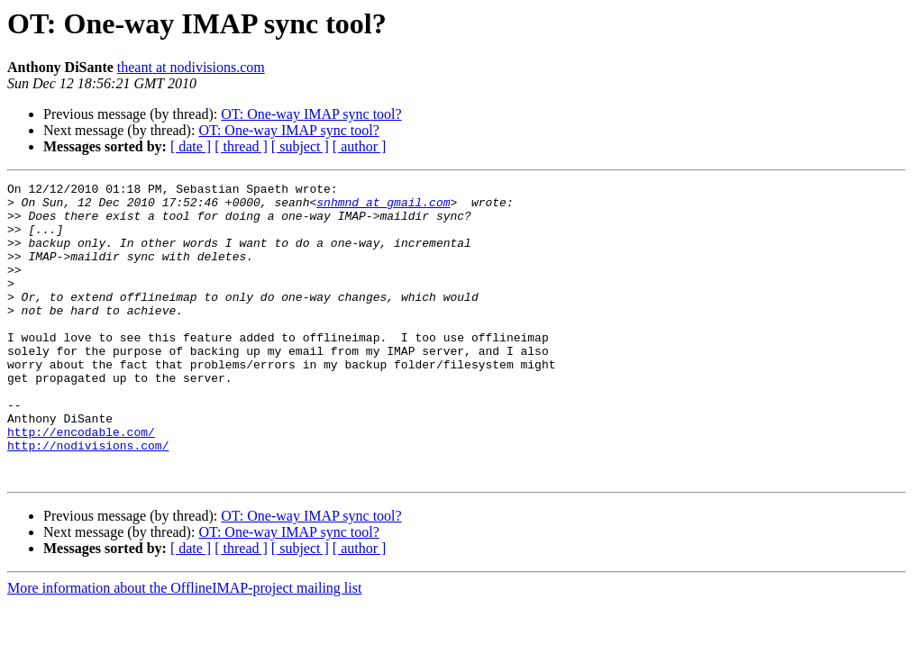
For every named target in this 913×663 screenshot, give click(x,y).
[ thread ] (241, 146)
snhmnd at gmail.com (383, 207)
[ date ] (190, 146)
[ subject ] (300, 146)
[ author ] (360, 146)
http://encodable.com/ (81, 483)
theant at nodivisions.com (191, 67)
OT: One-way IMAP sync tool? (311, 114)
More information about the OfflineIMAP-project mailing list (184, 647)
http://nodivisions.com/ (88, 499)
